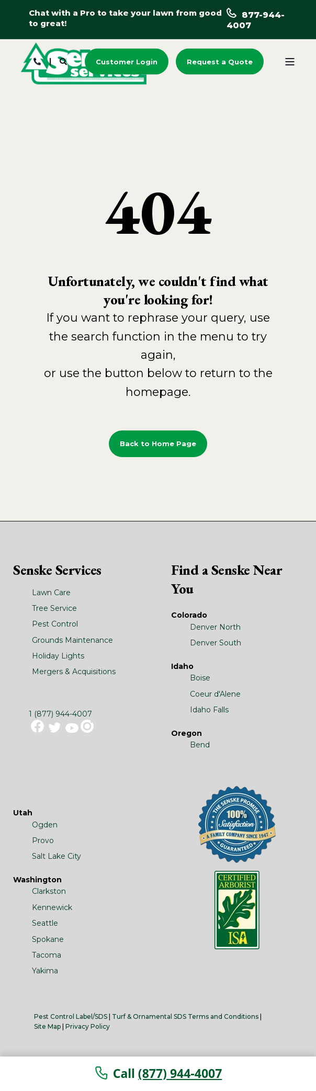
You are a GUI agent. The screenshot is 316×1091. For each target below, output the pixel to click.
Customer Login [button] (126, 61)
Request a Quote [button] (220, 61)
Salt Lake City (56, 856)
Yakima (45, 970)
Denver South (215, 642)
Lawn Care (51, 592)
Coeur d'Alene (215, 694)
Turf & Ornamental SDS (149, 1016)
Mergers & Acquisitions (74, 671)
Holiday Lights (58, 656)
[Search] (64, 60)
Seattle (45, 923)
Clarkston (49, 891)
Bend (200, 744)
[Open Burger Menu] (289, 62)
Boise (200, 678)
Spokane (48, 939)
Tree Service (54, 608)
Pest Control (55, 624)
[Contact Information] (37, 60)
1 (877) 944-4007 (60, 714)
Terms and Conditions (223, 1016)
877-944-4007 (256, 20)
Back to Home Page (158, 443)
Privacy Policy (87, 1026)
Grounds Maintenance (72, 640)
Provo (43, 840)
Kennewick (52, 907)
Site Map (47, 1026)
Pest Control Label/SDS (70, 1016)
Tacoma (46, 955)
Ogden (45, 824)
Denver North (215, 627)
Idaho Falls (209, 709)
